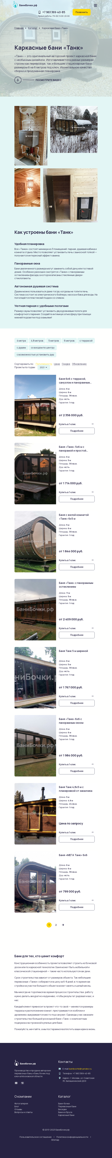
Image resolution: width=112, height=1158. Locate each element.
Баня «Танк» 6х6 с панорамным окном (72, 721)
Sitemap (55, 1139)
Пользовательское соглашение (36, 1137)
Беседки (62, 1109)
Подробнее (77, 430)
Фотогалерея (21, 1103)
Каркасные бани (66, 1115)
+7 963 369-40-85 (53, 12)
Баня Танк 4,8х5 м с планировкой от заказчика (76, 789)
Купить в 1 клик (67, 424)
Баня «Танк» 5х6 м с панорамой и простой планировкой (73, 450)
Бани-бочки (64, 1103)
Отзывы (18, 1109)
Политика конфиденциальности (72, 1137)
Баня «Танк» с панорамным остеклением (76, 584)
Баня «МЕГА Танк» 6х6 (73, 855)
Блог (16, 1106)
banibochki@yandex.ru (80, 1068)
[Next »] (63, 925)
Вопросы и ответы (23, 1112)
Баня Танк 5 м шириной (74, 651)
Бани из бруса (65, 1112)
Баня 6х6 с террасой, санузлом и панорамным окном (75, 382)
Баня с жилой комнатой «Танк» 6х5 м (74, 516)
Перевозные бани (67, 1106)
